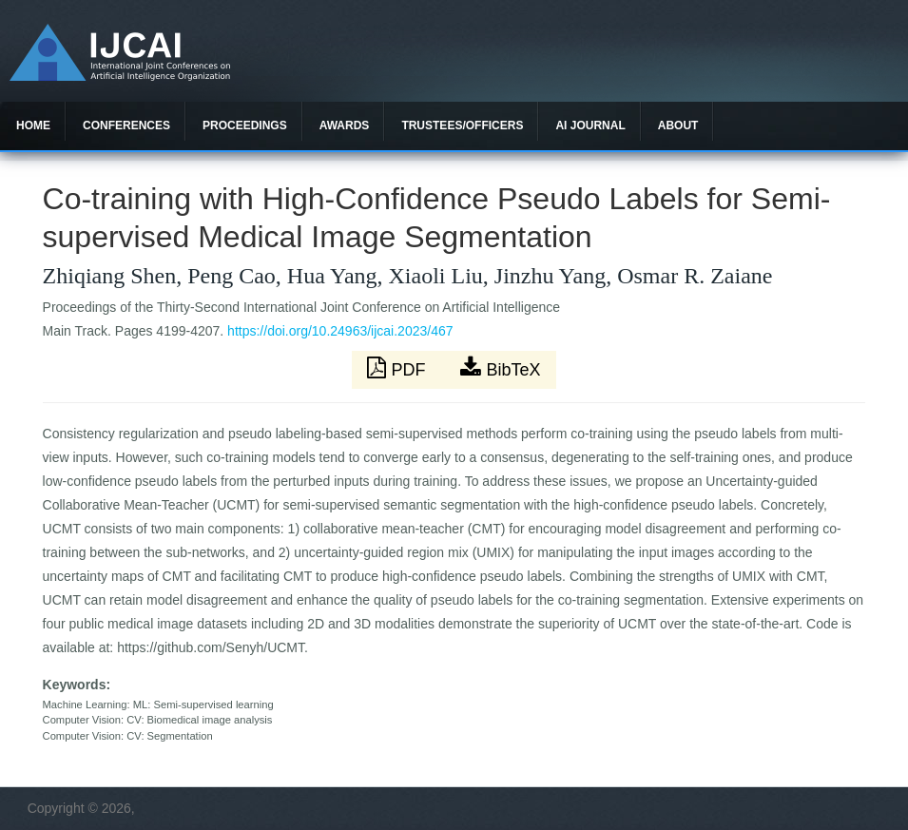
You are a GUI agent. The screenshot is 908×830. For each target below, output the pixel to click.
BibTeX (500, 368)
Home (33, 125)
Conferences (126, 125)
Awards (344, 125)
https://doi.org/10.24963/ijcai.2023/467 (340, 330)
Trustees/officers (462, 125)
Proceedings (245, 125)
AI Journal (590, 125)
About (678, 125)
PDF (398, 368)
